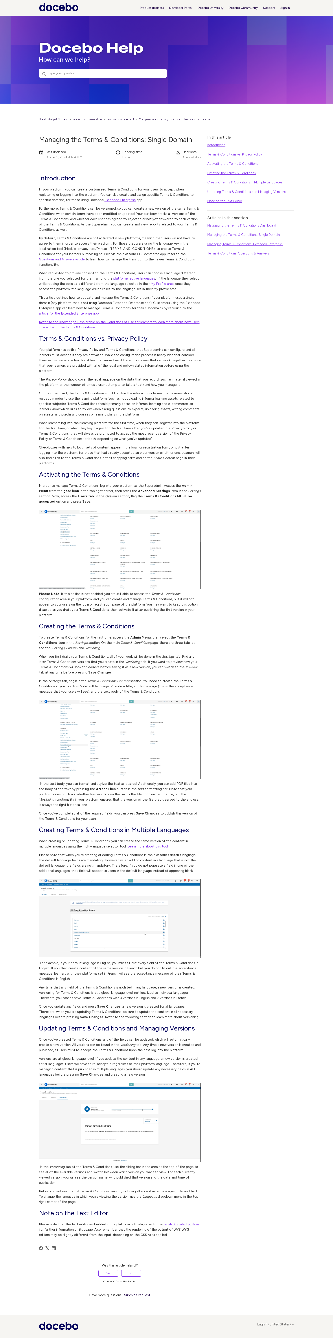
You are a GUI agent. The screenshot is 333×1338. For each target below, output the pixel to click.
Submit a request (137, 1295)
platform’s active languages (134, 278)
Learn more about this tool (147, 846)
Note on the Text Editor (224, 201)
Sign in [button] (285, 8)
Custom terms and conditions (191, 119)
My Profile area (162, 284)
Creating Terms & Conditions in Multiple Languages (244, 182)
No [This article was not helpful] (131, 1273)
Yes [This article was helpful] (108, 1273)
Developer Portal (180, 8)
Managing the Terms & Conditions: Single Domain (243, 235)
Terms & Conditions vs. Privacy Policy (234, 154)
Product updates (152, 8)
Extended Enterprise (120, 200)
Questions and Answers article (62, 259)
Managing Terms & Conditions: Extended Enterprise (245, 244)
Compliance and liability (153, 119)
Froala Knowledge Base (181, 1224)
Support (269, 8)
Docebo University (210, 8)
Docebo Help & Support (53, 119)
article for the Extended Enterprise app (69, 313)
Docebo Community (243, 8)
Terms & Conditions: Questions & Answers (238, 253)
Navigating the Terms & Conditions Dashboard (241, 225)
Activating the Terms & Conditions (232, 164)
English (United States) (275, 1324)
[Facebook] (41, 1248)
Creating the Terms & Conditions (231, 173)
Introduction (216, 145)
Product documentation (87, 119)
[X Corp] (47, 1248)
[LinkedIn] (54, 1248)
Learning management (120, 119)
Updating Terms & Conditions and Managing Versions (246, 192)
